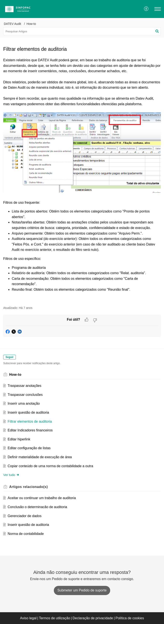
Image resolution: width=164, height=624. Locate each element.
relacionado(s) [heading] (28, 487)
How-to (31, 23)
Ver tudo (11, 475)
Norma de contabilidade (26, 534)
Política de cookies (130, 618)
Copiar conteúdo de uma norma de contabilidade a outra (50, 466)
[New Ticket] (82, 590)
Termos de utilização (54, 618)
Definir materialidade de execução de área (40, 457)
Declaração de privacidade (93, 618)
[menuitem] (146, 9)
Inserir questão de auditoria (28, 412)
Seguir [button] (9, 357)
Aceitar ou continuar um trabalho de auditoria (42, 498)
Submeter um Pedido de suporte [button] (82, 590)
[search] (82, 31)
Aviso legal (28, 618)
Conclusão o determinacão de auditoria (37, 507)
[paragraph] (82, 179)
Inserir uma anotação (24, 403)
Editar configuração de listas (29, 448)
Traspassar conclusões (25, 395)
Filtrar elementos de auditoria (30, 421)
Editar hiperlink (19, 439)
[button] (146, 9)
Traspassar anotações (24, 386)
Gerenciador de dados (24, 516)
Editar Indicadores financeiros (30, 430)
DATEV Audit (12, 23)
